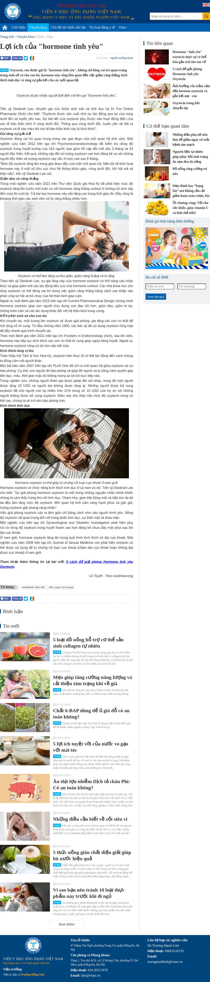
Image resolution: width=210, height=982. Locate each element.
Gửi (5, 58)
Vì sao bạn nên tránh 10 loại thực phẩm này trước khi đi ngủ (89, 893)
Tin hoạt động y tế (102, 27)
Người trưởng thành (121, 57)
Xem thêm (66, 924)
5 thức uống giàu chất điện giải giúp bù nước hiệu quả (92, 855)
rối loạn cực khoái (61, 587)
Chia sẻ (17, 58)
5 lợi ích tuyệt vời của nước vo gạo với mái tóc (90, 747)
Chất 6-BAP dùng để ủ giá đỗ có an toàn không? (91, 713)
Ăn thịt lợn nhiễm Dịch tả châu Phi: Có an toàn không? (91, 784)
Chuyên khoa (38, 27)
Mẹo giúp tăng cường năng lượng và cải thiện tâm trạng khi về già (92, 680)
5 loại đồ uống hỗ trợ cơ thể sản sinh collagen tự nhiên (88, 643)
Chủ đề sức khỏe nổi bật (68, 27)
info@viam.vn (90, 975)
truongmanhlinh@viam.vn (165, 961)
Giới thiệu (18, 27)
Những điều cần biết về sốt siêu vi (90, 819)
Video (122, 27)
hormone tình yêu (33, 587)
